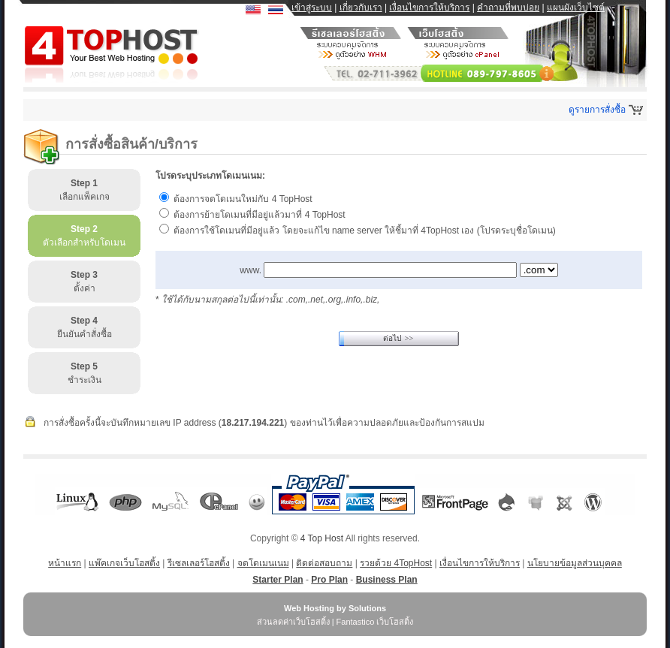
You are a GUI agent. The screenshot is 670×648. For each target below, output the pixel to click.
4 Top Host (321, 538)
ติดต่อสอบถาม (324, 563)
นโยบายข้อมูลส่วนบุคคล (574, 563)
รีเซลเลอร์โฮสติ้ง (199, 563)
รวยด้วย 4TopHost (396, 563)
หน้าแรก (64, 563)
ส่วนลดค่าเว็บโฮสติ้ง (293, 621)
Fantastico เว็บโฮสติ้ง (375, 621)
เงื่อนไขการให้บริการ (429, 7)
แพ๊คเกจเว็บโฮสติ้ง (124, 563)
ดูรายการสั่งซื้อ (597, 109)
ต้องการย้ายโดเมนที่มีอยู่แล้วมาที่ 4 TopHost (259, 214)
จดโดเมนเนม (263, 563)
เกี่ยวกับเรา (361, 7)
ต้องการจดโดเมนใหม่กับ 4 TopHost (243, 199)
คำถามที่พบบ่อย (508, 7)
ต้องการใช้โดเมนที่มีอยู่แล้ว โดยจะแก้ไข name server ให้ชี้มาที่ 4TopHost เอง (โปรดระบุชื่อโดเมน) (364, 230)
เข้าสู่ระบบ (311, 7)
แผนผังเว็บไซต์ (576, 7)
